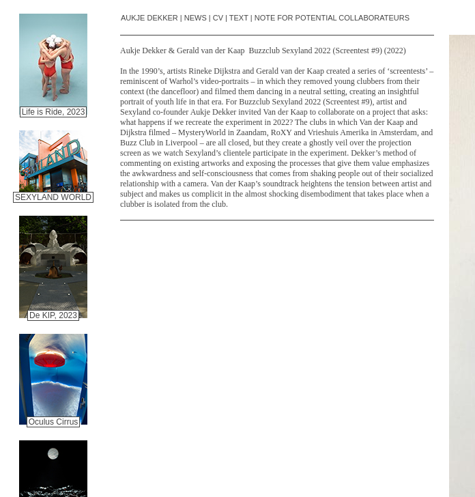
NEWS (195, 18)
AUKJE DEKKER (149, 18)
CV (218, 18)
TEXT (238, 18)
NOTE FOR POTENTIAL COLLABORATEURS (332, 18)
